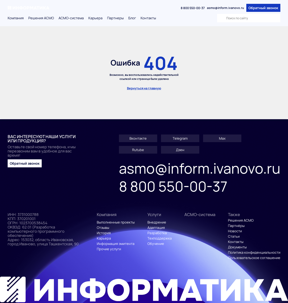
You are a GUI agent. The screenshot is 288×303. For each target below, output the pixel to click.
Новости (235, 231)
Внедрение (156, 222)
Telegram (180, 138)
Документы (237, 247)
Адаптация (156, 227)
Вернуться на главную (144, 88)
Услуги (154, 214)
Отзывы (103, 227)
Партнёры (236, 225)
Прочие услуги (109, 249)
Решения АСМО (41, 18)
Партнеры (115, 18)
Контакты (148, 18)
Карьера (95, 18)
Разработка (157, 233)
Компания (16, 18)
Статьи (234, 236)
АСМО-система (71, 18)
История (104, 233)
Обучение (155, 243)
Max (222, 138)
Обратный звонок (263, 8)
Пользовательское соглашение (254, 257)
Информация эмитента (115, 243)
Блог (132, 18)
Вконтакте (138, 138)
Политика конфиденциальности (254, 252)
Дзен (180, 149)
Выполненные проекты (116, 222)
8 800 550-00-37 (193, 8)
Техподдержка (159, 238)
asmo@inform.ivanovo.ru (225, 7)
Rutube (138, 149)
